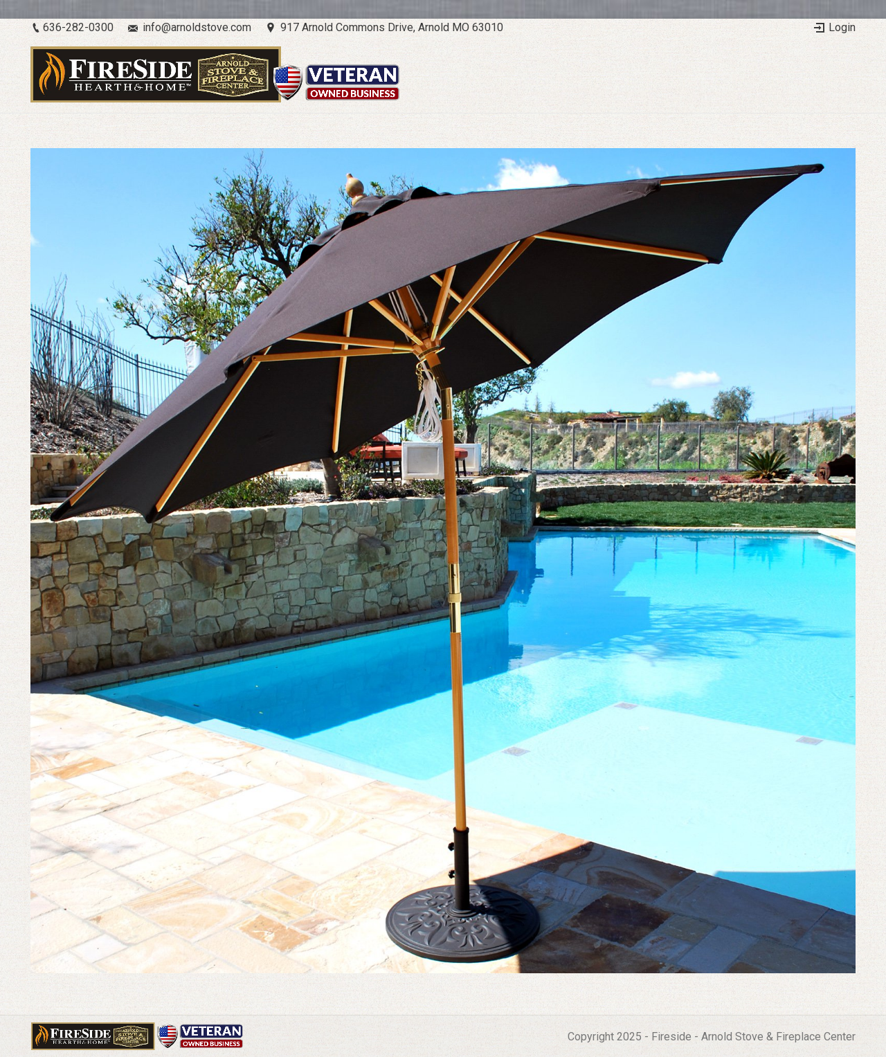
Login (842, 27)
